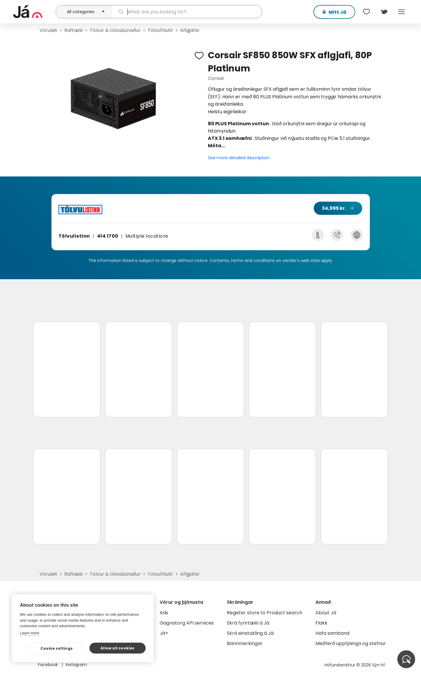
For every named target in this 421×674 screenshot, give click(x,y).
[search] (187, 12)
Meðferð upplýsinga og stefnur (350, 643)
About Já (325, 612)
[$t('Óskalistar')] (366, 11)
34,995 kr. (334, 208)
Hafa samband (332, 633)
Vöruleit (48, 30)
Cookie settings (56, 648)
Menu (401, 11)
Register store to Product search (264, 612)
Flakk (321, 623)
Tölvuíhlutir (160, 30)
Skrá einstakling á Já (250, 633)
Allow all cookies (117, 648)
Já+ (164, 633)
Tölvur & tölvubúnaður (115, 30)
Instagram (76, 665)
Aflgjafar (190, 30)
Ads (164, 612)
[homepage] (33, 11)
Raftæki (73, 30)
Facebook (48, 665)
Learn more (29, 633)
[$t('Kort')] (383, 11)
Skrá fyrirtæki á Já (248, 623)
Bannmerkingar (245, 643)
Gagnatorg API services (187, 623)
